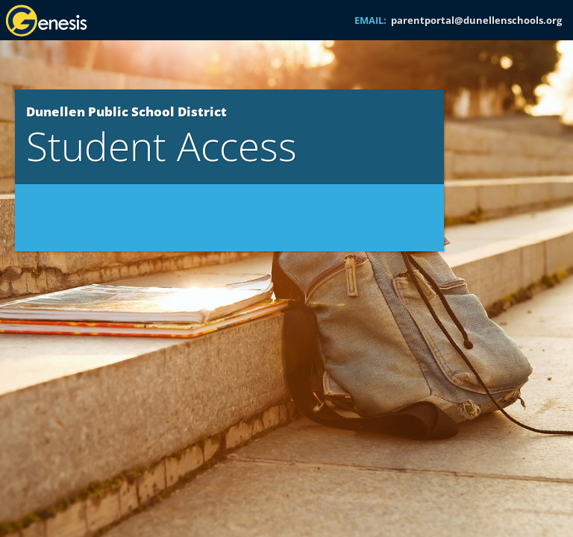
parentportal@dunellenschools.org (476, 20)
